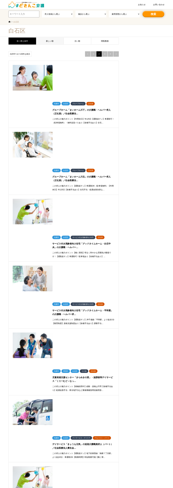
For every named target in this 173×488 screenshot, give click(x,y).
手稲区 (52, 398)
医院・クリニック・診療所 (98, 437)
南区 (29, 398)
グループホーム (93, 409)
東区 (39, 398)
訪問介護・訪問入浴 (95, 441)
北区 (24, 398)
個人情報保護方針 (88, 467)
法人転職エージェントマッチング (94, 480)
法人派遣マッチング (72, 480)
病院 (89, 433)
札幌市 (11, 398)
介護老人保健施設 (94, 402)
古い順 (77, 41)
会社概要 (68, 467)
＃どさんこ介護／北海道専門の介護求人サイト (86, 463)
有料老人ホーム (93, 405)
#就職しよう (108, 477)
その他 (11, 405)
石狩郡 (11, 402)
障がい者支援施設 (94, 444)
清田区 (59, 398)
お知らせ (142, 5)
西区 (34, 398)
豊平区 (73, 398)
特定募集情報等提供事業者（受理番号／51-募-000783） (85, 474)
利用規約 (76, 467)
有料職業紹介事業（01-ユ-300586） (98, 471)
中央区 (17, 398)
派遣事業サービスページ (67, 477)
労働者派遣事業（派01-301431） (71, 471)
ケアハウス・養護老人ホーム (98, 413)
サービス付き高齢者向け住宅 (98, 417)
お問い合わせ (158, 5)
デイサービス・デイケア (97, 421)
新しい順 (50, 41)
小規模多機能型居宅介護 (97, 425)
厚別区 (45, 398)
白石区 (66, 398)
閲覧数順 (105, 41)
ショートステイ (93, 429)
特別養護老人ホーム (95, 398)
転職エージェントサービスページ (90, 477)
